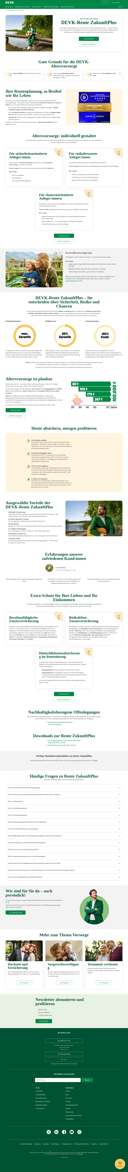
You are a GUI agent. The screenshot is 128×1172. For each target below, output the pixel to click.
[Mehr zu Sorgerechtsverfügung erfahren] (64, 983)
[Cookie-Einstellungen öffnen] (26, 1144)
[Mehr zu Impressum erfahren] (46, 1144)
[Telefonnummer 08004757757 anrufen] (64, 1041)
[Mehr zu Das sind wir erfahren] (68, 1098)
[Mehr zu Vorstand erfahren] (67, 1101)
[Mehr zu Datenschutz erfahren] (37, 1144)
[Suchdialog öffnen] (105, 2)
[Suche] (47, 1080)
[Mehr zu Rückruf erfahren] (89, 44)
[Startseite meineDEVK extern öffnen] (116, 2)
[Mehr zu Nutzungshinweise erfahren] (66, 1144)
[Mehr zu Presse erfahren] (67, 1094)
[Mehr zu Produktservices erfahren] (41, 1098)
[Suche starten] (87, 1080)
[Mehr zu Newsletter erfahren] (43, 1021)
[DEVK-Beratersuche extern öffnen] (89, 39)
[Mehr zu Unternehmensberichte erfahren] (71, 1105)
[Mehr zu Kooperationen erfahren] (69, 1112)
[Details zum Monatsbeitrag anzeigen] (120, 73)
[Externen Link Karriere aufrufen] (67, 1091)
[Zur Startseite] (6, 10)
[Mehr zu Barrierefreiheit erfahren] (103, 1144)
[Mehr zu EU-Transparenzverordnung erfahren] (64, 723)
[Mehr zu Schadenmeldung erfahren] (40, 1094)
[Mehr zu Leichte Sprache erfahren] (40, 1108)
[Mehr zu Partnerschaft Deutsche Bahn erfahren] (73, 1115)
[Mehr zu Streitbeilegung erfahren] (55, 1144)
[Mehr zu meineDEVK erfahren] (39, 1091)
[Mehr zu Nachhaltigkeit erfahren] (71, 280)
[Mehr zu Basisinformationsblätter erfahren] (75, 760)
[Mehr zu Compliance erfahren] (94, 1144)
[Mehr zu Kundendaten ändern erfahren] (41, 1105)
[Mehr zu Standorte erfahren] (68, 1108)
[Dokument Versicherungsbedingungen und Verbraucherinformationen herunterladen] (64, 741)
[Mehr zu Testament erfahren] (104, 983)
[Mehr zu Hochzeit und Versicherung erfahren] (24, 983)
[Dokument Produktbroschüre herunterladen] (60, 745)
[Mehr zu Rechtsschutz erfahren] (42, 1101)
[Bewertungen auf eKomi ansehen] (73, 570)
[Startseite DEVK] (10, 2)
